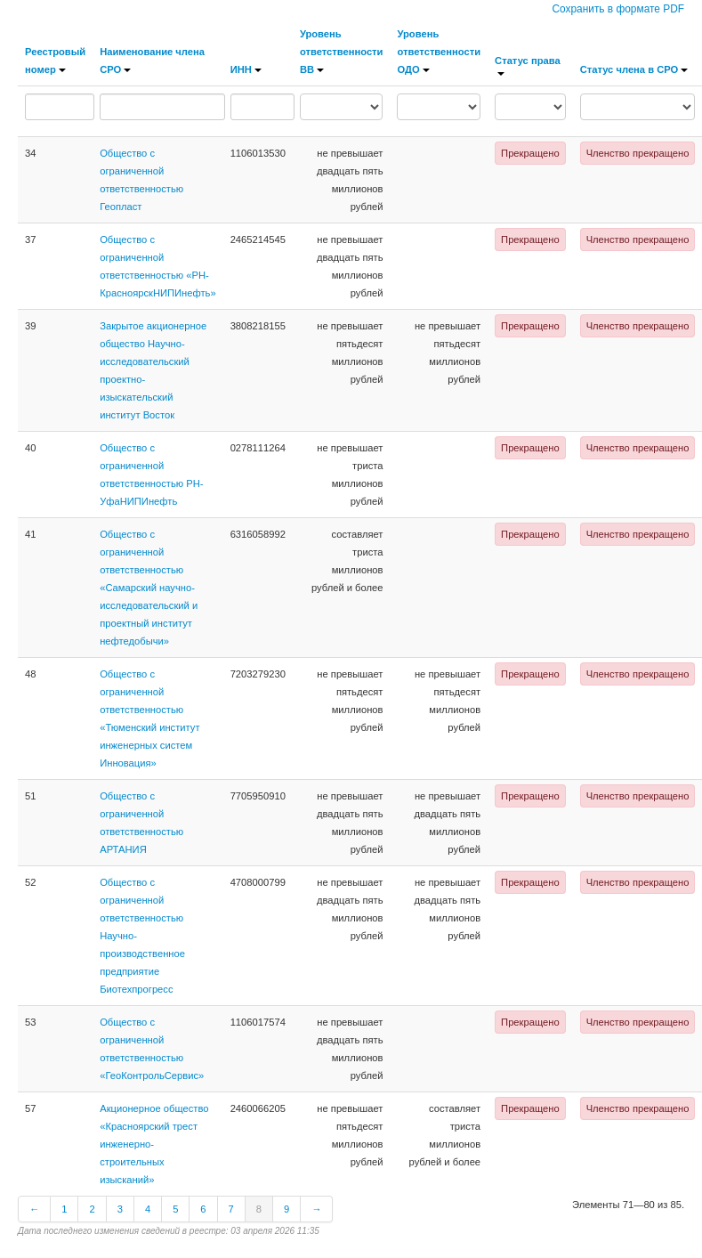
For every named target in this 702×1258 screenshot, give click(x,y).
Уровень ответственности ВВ (341, 51)
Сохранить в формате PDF (618, 9)
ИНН (246, 69)
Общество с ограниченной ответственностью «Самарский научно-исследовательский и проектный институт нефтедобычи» (149, 587)
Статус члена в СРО (634, 69)
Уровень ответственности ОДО (438, 51)
